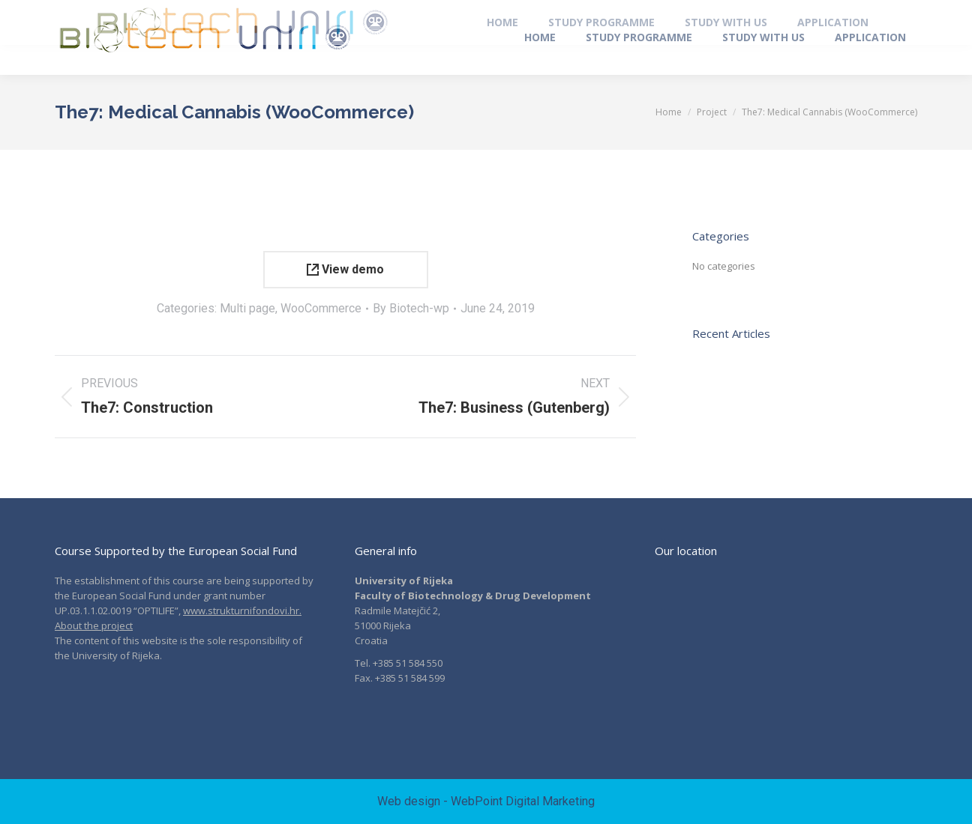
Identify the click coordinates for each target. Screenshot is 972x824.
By (411, 308)
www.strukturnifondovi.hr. (242, 610)
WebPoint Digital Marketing (523, 801)
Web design (408, 801)
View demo (345, 269)
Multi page (247, 308)
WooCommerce (321, 308)
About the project (94, 625)
